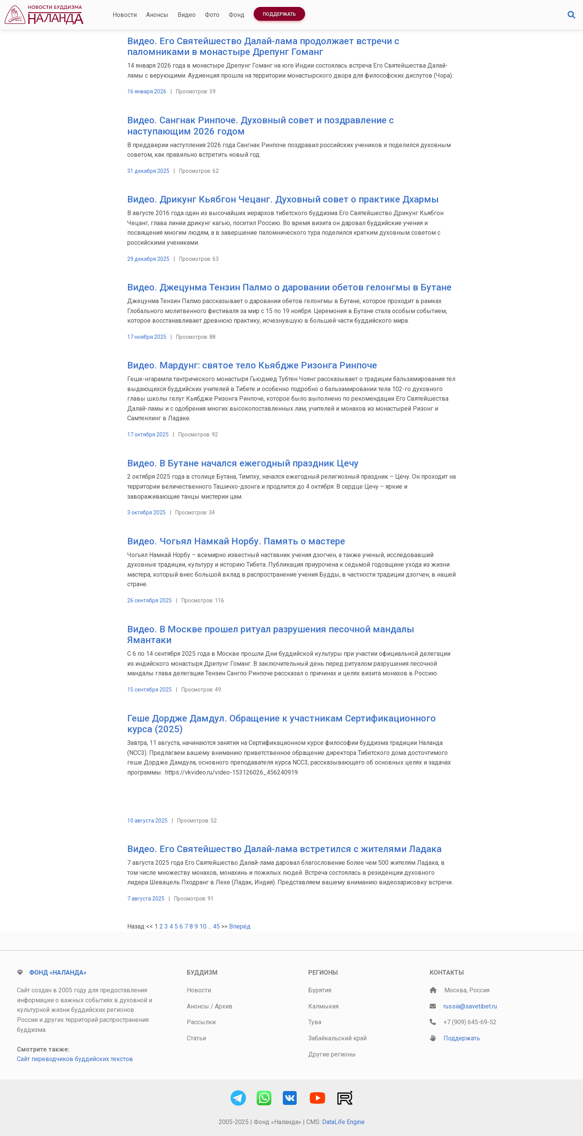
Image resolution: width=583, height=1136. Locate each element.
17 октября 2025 (148, 434)
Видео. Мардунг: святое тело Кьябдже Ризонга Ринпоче (252, 365)
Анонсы (157, 14)
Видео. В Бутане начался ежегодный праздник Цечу (243, 463)
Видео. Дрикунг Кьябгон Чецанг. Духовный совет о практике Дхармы (283, 199)
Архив (224, 1006)
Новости (125, 14)
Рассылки (201, 1022)
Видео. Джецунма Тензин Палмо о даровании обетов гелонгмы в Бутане (289, 287)
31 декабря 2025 (148, 171)
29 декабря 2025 (148, 259)
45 (216, 926)
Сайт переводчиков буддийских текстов (75, 1059)
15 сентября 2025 (149, 690)
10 (202, 926)
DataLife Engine (343, 1122)
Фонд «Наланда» (57, 972)
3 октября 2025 (146, 512)
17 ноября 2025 (146, 337)
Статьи (196, 1038)
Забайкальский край (337, 1038)
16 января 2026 (146, 91)
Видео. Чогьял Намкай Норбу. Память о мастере (236, 541)
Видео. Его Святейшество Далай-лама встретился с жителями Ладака (284, 849)
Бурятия (319, 990)
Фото (212, 14)
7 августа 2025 (145, 899)
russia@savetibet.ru (470, 1006)
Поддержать (279, 14)
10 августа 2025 (147, 821)
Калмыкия (323, 1006)
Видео (187, 14)
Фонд (236, 14)
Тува (314, 1022)
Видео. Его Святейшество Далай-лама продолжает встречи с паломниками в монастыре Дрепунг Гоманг (263, 47)
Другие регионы (332, 1054)
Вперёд (240, 926)
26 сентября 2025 (149, 600)
